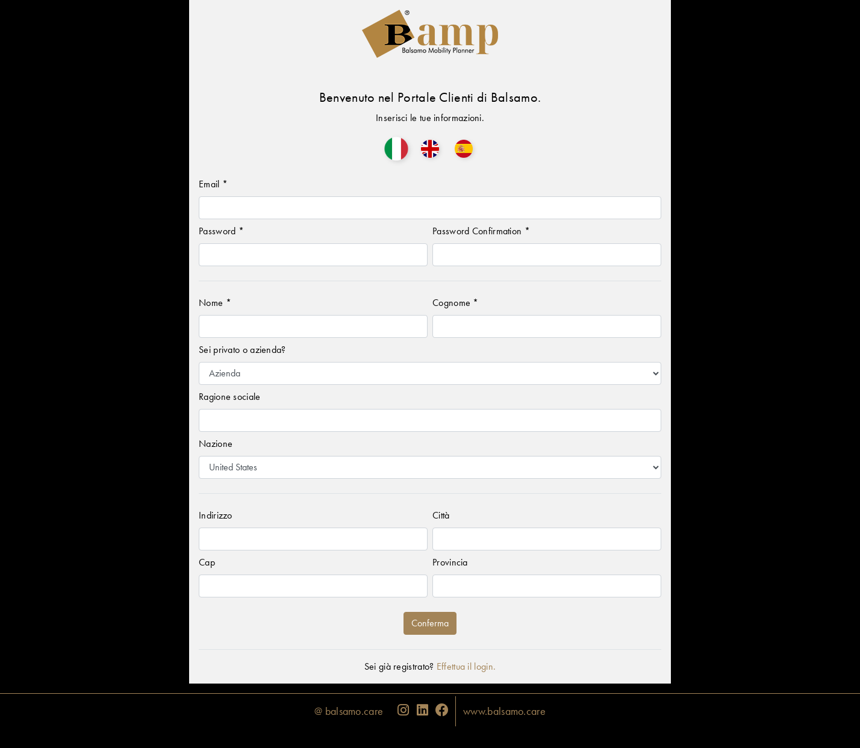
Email (213, 184)
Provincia (450, 562)
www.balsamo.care (504, 711)
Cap (207, 562)
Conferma (430, 623)
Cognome (455, 302)
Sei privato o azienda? (242, 349)
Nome (215, 302)
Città (441, 515)
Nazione (215, 443)
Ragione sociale (230, 396)
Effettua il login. (466, 666)
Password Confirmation (481, 231)
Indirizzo (215, 515)
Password (221, 231)
